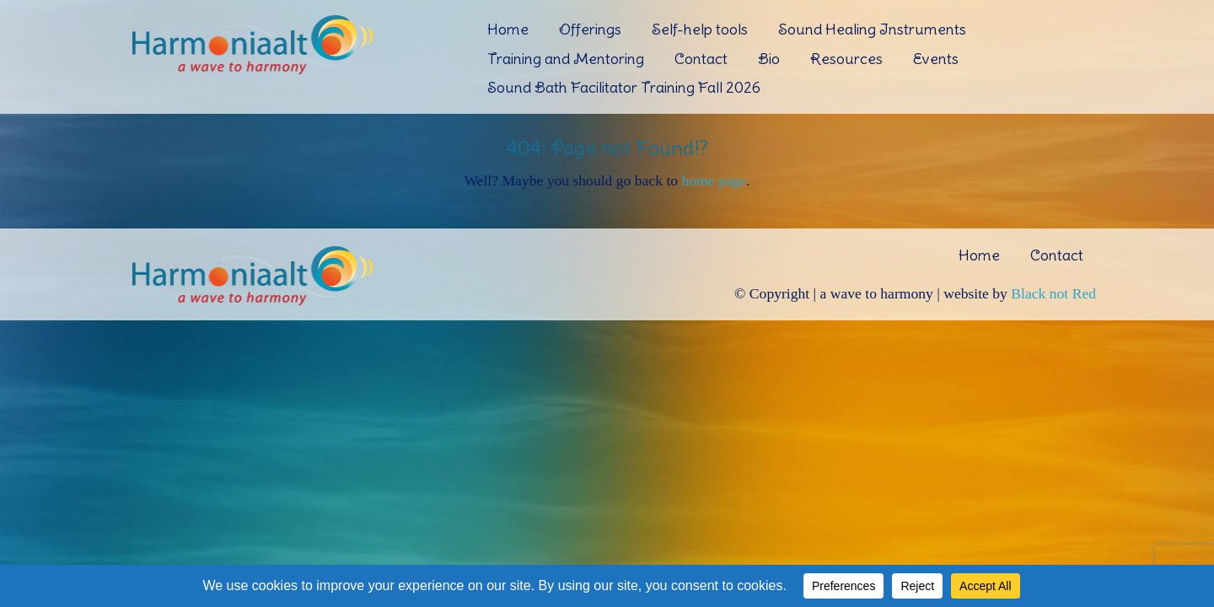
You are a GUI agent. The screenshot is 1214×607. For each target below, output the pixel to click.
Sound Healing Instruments (872, 29)
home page (713, 180)
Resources (846, 58)
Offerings (590, 29)
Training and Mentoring (565, 58)
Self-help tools (700, 29)
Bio (769, 58)
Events (936, 58)
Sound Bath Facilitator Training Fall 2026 (623, 87)
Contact (701, 58)
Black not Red (1053, 293)
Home (508, 29)
